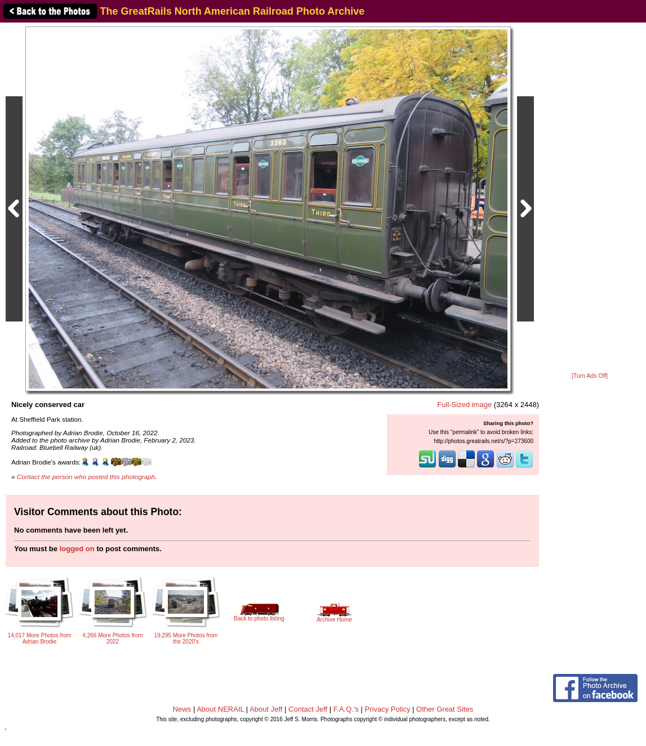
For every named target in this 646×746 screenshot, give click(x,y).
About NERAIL (220, 709)
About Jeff (266, 709)
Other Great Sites (444, 709)
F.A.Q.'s (346, 709)
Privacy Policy (388, 709)
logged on (77, 548)
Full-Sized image (464, 404)
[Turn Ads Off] (590, 376)
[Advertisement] (590, 198)
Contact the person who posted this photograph (86, 476)
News (182, 709)
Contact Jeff (307, 709)
